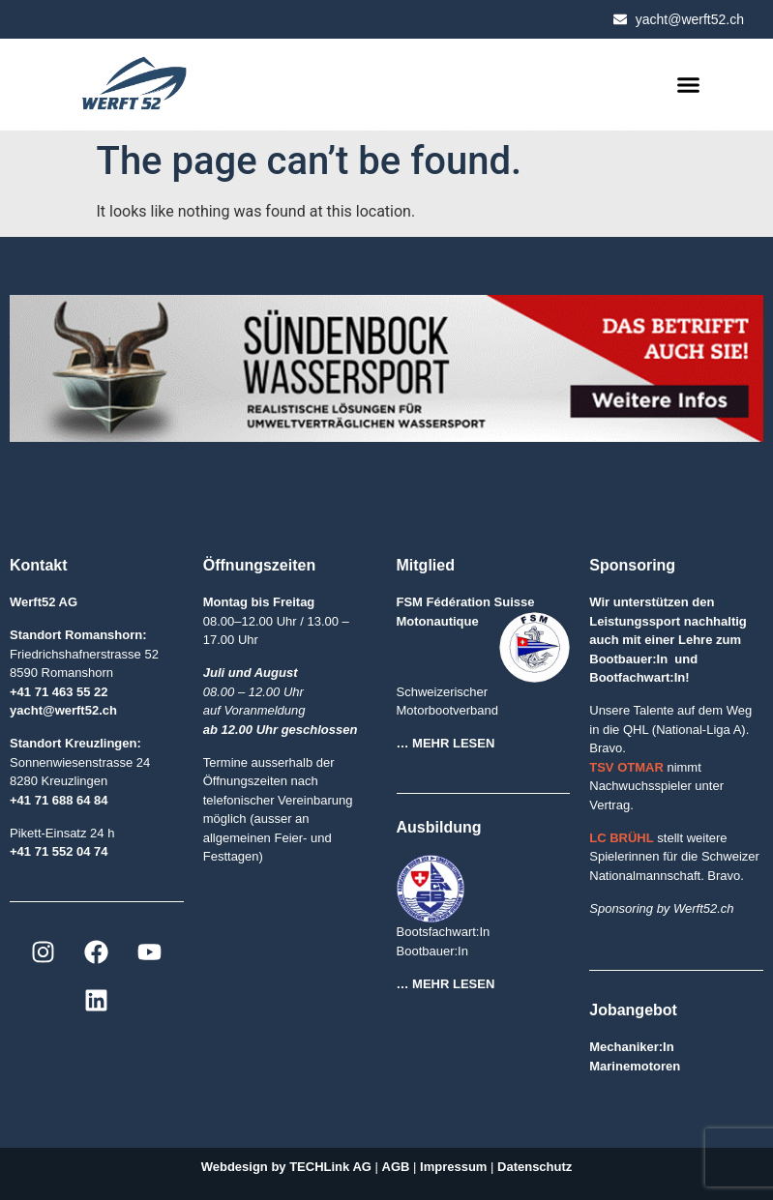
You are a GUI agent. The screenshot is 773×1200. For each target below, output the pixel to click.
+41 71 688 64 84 (59, 800)
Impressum (453, 1166)
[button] (688, 85)
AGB (398, 1166)
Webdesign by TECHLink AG (286, 1166)
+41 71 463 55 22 (59, 692)
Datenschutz (534, 1166)
